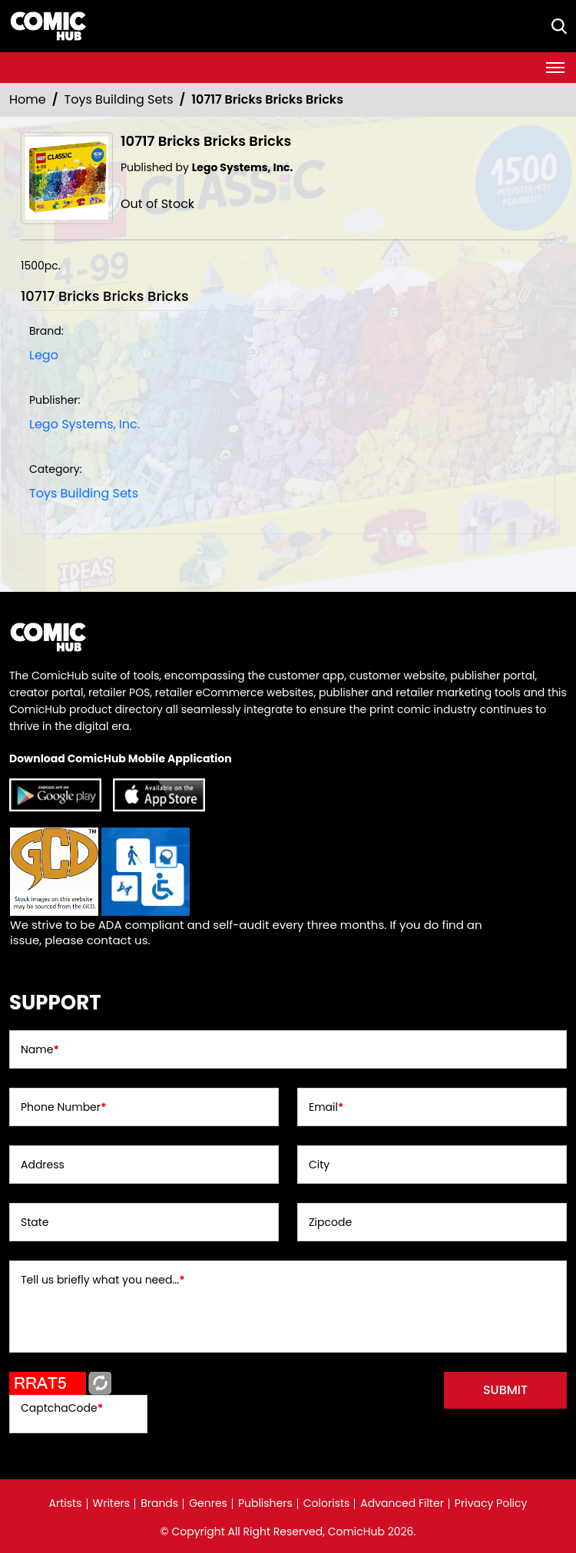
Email (326, 1107)
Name (40, 1049)
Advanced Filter (402, 1503)
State (35, 1222)
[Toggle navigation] (555, 67)
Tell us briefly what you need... (103, 1279)
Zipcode (330, 1222)
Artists (65, 1503)
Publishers (265, 1503)
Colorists (326, 1503)
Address (43, 1164)
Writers (112, 1503)
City (319, 1164)
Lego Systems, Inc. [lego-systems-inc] (84, 424)
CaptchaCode (62, 1408)
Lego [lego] (43, 355)
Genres (208, 1503)
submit (505, 1390)
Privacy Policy (491, 1503)
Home (27, 99)
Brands (159, 1503)
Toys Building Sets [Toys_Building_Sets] (119, 99)
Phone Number (63, 1107)
